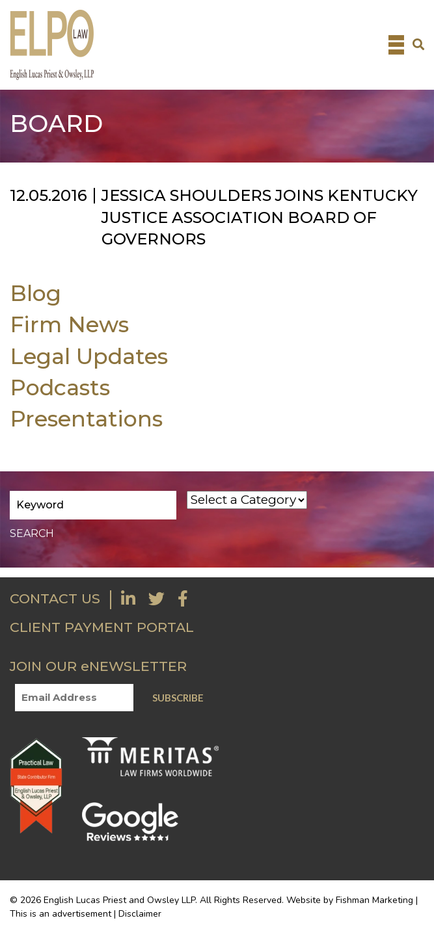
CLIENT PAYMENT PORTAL (102, 627)
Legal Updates (89, 356)
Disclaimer (139, 914)
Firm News (69, 324)
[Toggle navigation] (396, 45)
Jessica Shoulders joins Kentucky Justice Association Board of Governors (260, 217)
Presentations (86, 418)
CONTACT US (55, 598)
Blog (35, 293)
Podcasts (60, 387)
